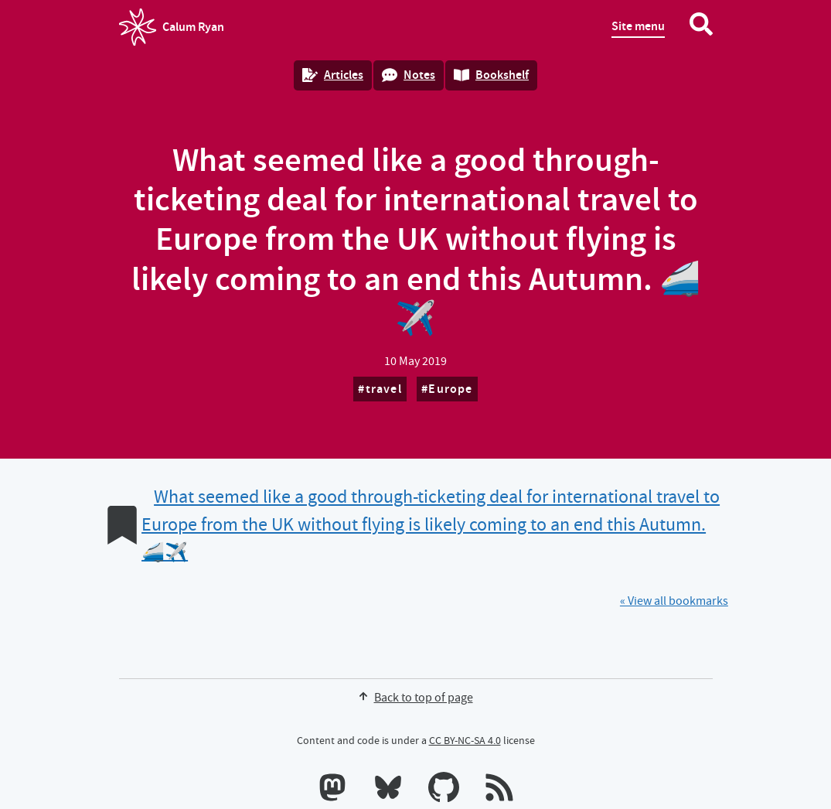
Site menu (638, 26)
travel (384, 389)
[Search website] (701, 27)
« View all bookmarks (674, 601)
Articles (332, 75)
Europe (450, 389)
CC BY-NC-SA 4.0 (465, 740)
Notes (408, 75)
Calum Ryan (171, 27)
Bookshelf (491, 75)
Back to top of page (416, 697)
